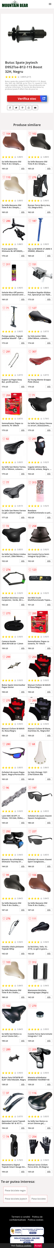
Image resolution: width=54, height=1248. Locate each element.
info (22, 168)
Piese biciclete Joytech (16, 1198)
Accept (38, 1245)
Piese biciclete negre (15, 1190)
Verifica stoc (32, 98)
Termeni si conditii (20, 1216)
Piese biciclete (38, 1198)
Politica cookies (35, 1219)
